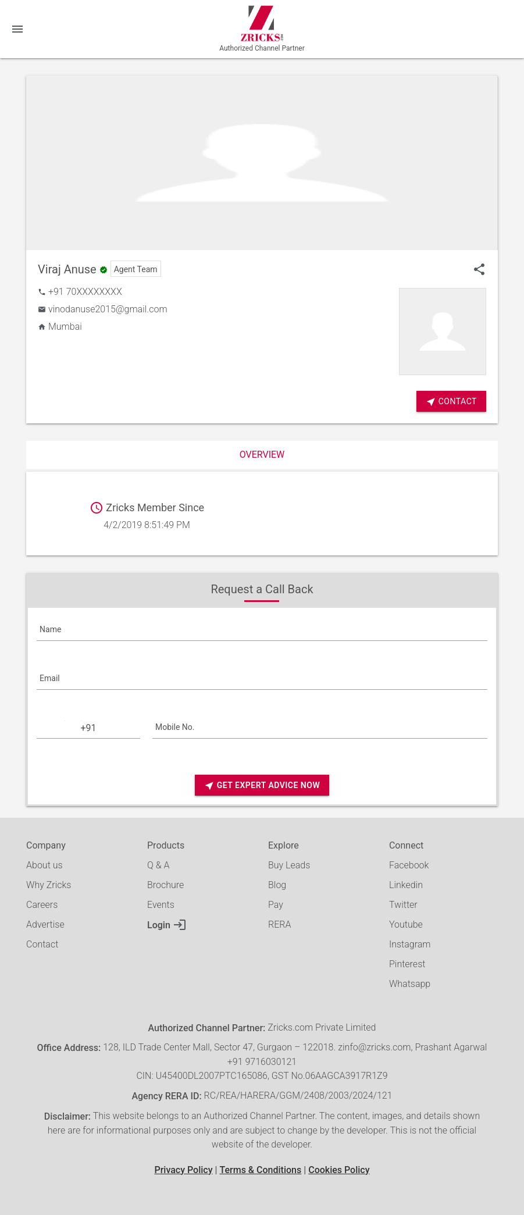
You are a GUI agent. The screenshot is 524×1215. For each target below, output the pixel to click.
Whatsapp (409, 983)
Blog (277, 884)
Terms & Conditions (260, 1169)
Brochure (165, 884)
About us (44, 865)
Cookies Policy (338, 1169)
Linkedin (406, 884)
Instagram (410, 944)
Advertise (45, 924)
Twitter (403, 904)
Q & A (158, 865)
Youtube (406, 924)
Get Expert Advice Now (262, 785)
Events (160, 904)
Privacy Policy (183, 1169)
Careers (42, 904)
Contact (42, 944)
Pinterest (407, 964)
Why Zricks (48, 884)
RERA (279, 924)
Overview (262, 454)
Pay (275, 904)
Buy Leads (289, 865)
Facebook (409, 865)
